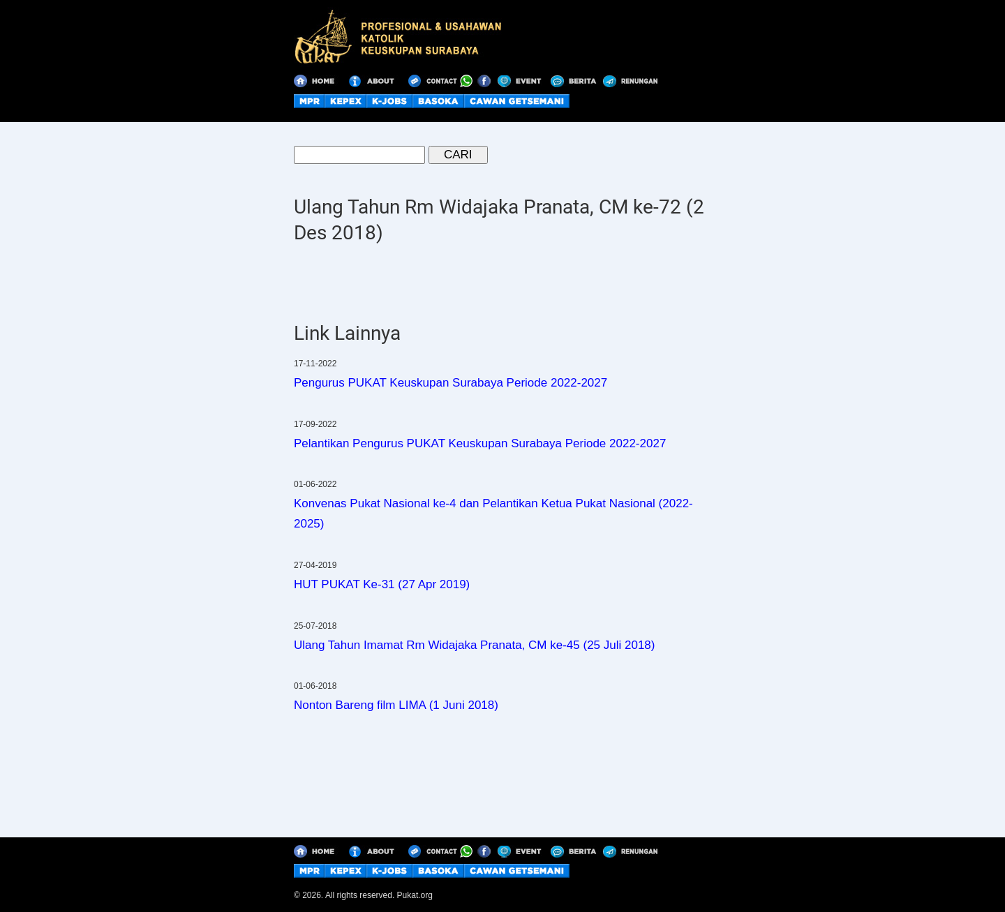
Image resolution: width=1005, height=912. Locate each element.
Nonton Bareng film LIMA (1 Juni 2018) (396, 705)
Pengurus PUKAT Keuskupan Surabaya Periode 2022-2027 (450, 382)
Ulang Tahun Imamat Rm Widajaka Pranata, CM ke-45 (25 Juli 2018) (474, 645)
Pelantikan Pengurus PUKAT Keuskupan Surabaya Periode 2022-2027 (480, 443)
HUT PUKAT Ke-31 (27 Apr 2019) (382, 584)
